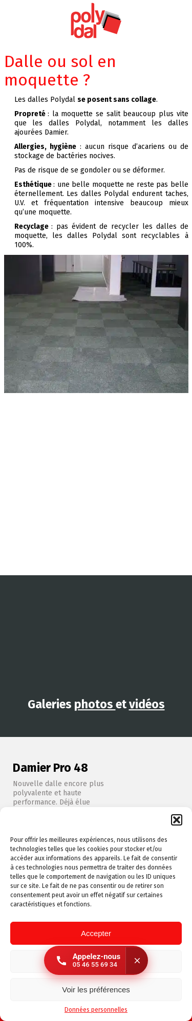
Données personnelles (96, 1009)
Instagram (162, 21)
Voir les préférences (96, 989)
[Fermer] (136, 960)
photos (95, 704)
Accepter (96, 933)
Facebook (181, 21)
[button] (177, 820)
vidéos (147, 704)
